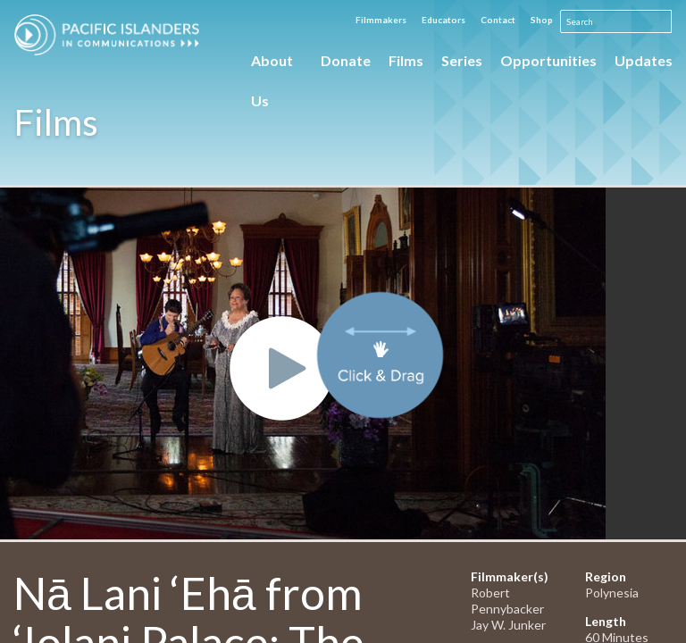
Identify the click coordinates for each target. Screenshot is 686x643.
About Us (272, 66)
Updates (644, 60)
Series (461, 60)
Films (406, 60)
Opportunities (548, 60)
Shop (542, 19)
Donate (346, 60)
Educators (443, 19)
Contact (498, 19)
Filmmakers (381, 19)
